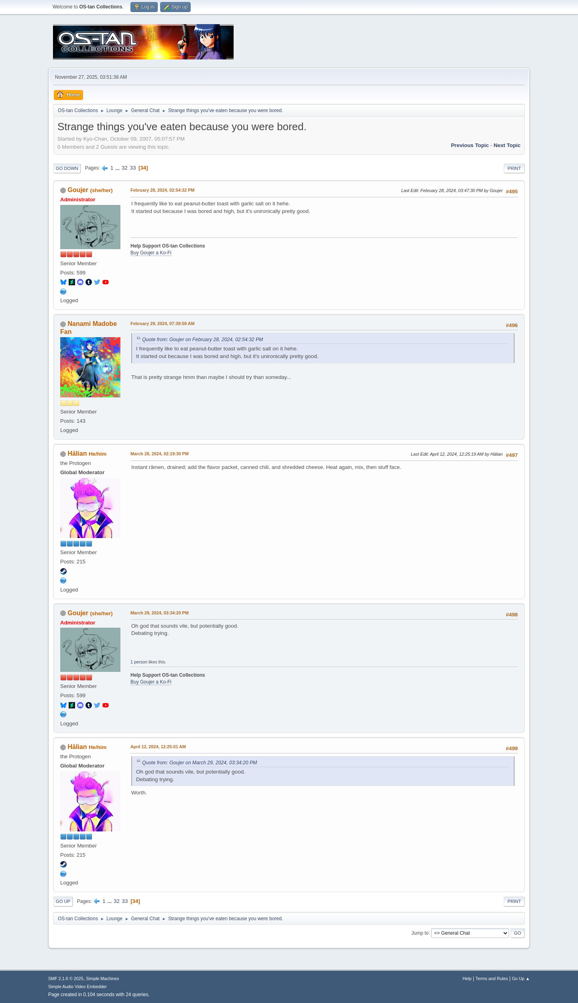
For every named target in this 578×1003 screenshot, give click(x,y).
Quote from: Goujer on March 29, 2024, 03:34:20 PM (199, 763)
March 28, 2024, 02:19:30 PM (159, 453)
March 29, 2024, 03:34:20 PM (159, 612)
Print (514, 168)
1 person (138, 661)
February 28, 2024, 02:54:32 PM (162, 190)
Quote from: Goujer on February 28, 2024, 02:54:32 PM (202, 339)
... (118, 168)
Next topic (507, 145)
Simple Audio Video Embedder (77, 986)
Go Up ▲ (521, 978)
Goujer (77, 189)
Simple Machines (102, 978)
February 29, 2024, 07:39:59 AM (162, 323)
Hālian (77, 453)
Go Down (67, 168)
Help (467, 978)
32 (125, 168)
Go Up (63, 901)
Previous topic (470, 145)
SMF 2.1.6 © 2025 (65, 978)
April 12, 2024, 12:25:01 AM (158, 746)
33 (133, 168)
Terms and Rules (492, 978)
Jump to (420, 932)
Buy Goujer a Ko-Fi (150, 253)
